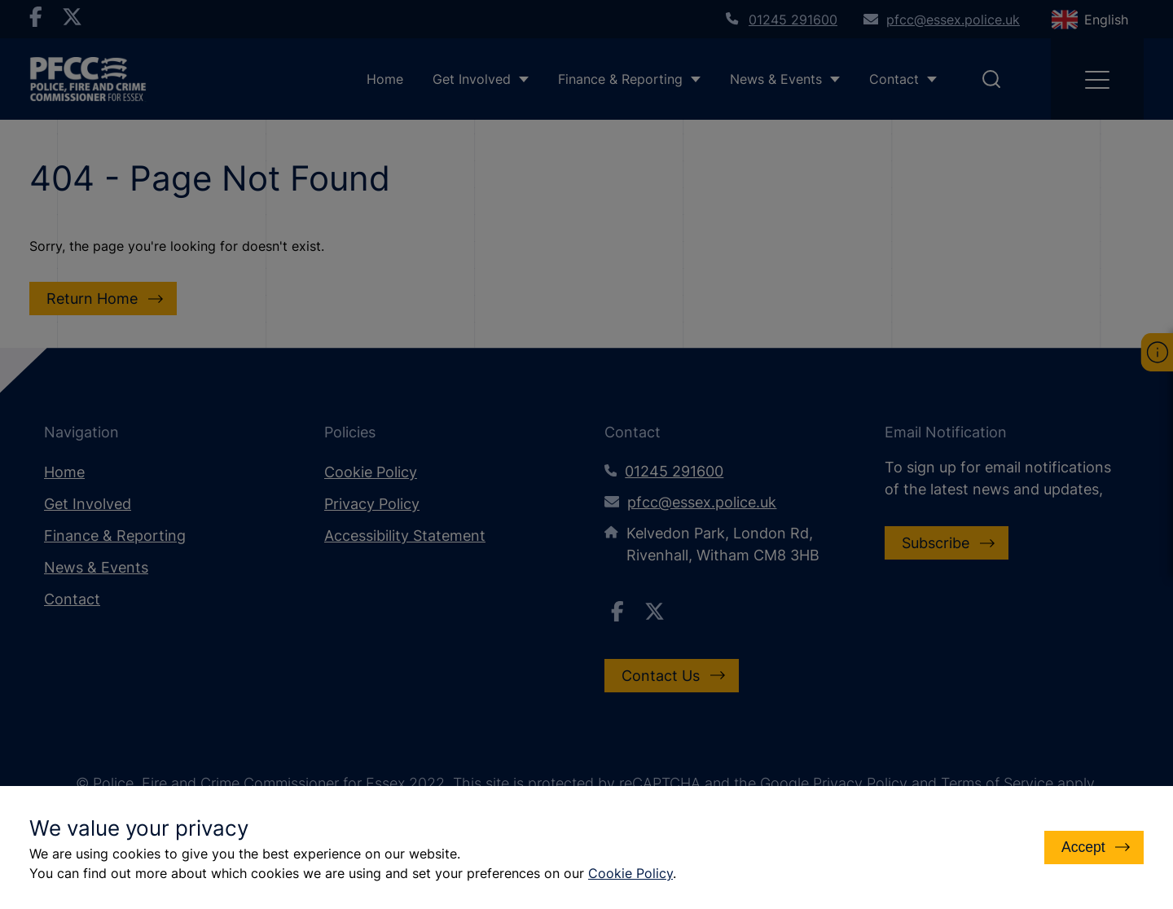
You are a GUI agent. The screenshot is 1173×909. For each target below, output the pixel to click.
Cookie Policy (630, 873)
